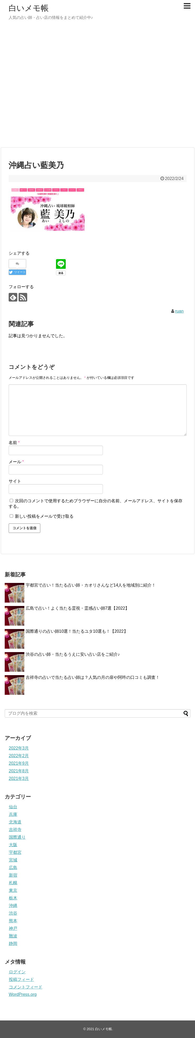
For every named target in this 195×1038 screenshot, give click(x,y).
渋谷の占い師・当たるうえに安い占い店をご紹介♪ (73, 654)
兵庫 (13, 814)
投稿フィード (21, 979)
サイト (15, 481)
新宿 (13, 875)
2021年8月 (19, 771)
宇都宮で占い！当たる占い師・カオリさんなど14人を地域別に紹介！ (91, 585)
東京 (13, 890)
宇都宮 (15, 852)
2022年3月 (19, 748)
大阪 (13, 845)
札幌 (13, 883)
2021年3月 (19, 778)
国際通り (17, 837)
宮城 (13, 860)
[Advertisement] (57, 86)
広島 (13, 867)
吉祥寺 (15, 829)
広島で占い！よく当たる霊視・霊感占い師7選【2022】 (78, 608)
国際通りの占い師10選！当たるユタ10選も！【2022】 (77, 631)
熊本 (13, 921)
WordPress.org (23, 994)
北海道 (15, 822)
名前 (14, 442)
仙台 (13, 807)
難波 (13, 936)
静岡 (13, 943)
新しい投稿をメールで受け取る (44, 516)
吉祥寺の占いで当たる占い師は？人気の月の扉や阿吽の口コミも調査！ (93, 677)
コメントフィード (25, 987)
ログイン (17, 972)
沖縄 (13, 905)
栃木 (13, 898)
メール (16, 462)
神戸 (13, 928)
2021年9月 (19, 763)
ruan (179, 311)
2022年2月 (19, 755)
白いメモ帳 (29, 8)
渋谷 (13, 913)
